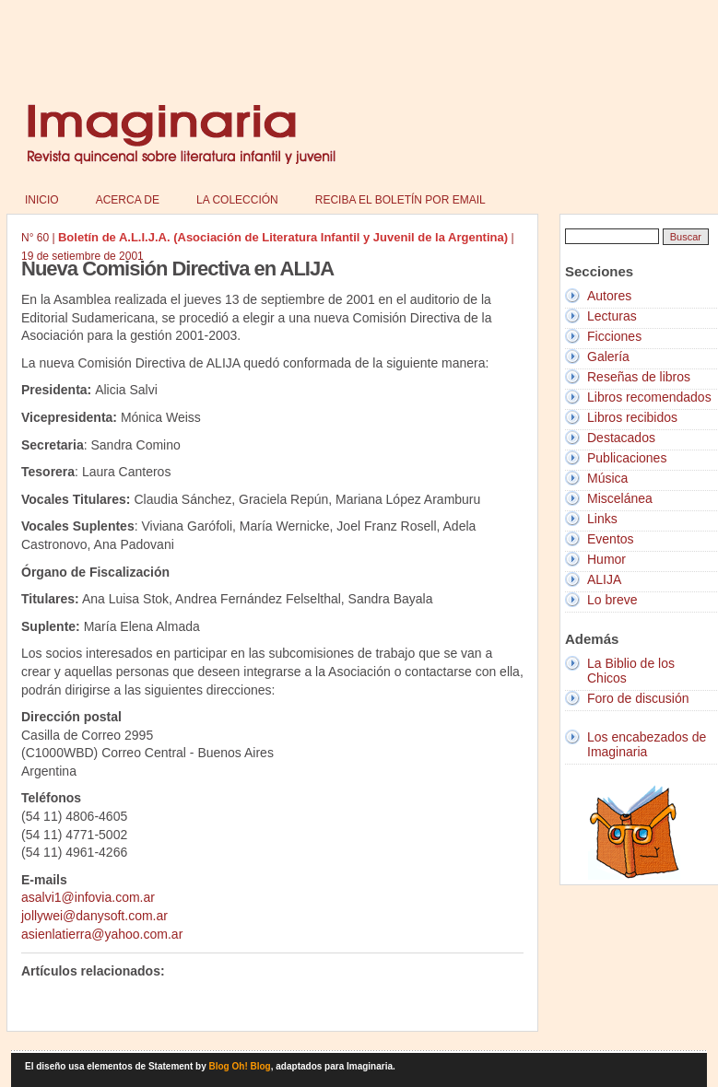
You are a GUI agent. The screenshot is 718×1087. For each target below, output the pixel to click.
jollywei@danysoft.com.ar (94, 915)
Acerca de (127, 199)
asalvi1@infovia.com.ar (88, 897)
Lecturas (612, 316)
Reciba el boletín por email (400, 199)
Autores (609, 295)
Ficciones (614, 336)
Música (607, 478)
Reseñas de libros (638, 376)
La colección (237, 199)
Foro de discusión (638, 698)
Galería (608, 356)
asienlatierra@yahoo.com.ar (101, 934)
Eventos (610, 539)
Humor (606, 559)
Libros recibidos (632, 417)
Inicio (42, 199)
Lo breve (612, 599)
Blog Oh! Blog (240, 1066)
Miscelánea (620, 498)
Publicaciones (626, 457)
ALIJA (604, 579)
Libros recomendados (649, 397)
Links (602, 518)
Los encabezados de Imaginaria (646, 744)
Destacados (621, 437)
